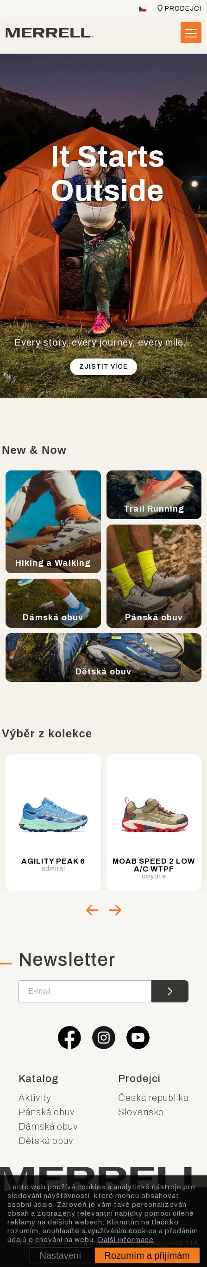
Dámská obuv (48, 1126)
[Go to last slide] (92, 910)
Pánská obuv (47, 1112)
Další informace (126, 1239)
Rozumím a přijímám (147, 1255)
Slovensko (141, 1112)
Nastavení (60, 1255)
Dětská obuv (46, 1141)
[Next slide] (115, 910)
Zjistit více (103, 366)
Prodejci (183, 8)
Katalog (39, 1078)
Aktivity (35, 1098)
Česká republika (153, 1098)
